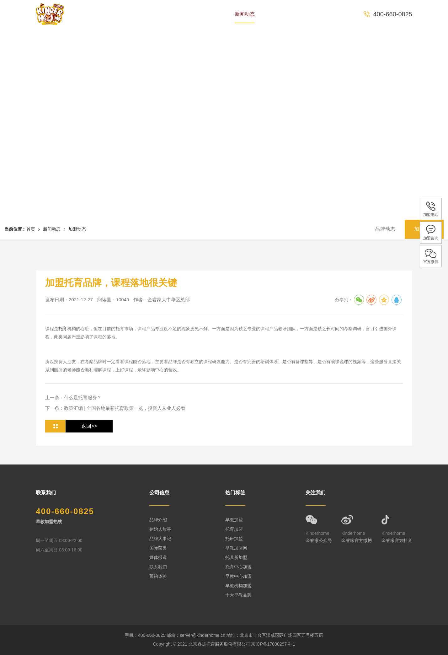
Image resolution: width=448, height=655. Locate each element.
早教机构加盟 (238, 585)
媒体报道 (158, 557)
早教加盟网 (236, 547)
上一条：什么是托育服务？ (73, 397)
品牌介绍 (158, 519)
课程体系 (209, 14)
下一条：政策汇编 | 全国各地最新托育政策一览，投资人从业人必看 (115, 408)
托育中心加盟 (238, 566)
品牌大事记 (160, 538)
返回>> (89, 426)
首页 (107, 14)
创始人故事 (160, 529)
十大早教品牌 (238, 595)
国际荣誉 (158, 547)
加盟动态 (77, 229)
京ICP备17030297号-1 (273, 644)
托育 (62, 328)
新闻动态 (245, 14)
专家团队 (173, 14)
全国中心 (280, 14)
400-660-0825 (392, 14)
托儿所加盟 (236, 557)
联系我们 (158, 566)
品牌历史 (137, 14)
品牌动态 (385, 229)
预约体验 (316, 14)
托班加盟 (234, 538)
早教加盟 (234, 519)
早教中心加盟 (238, 576)
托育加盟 (234, 529)
